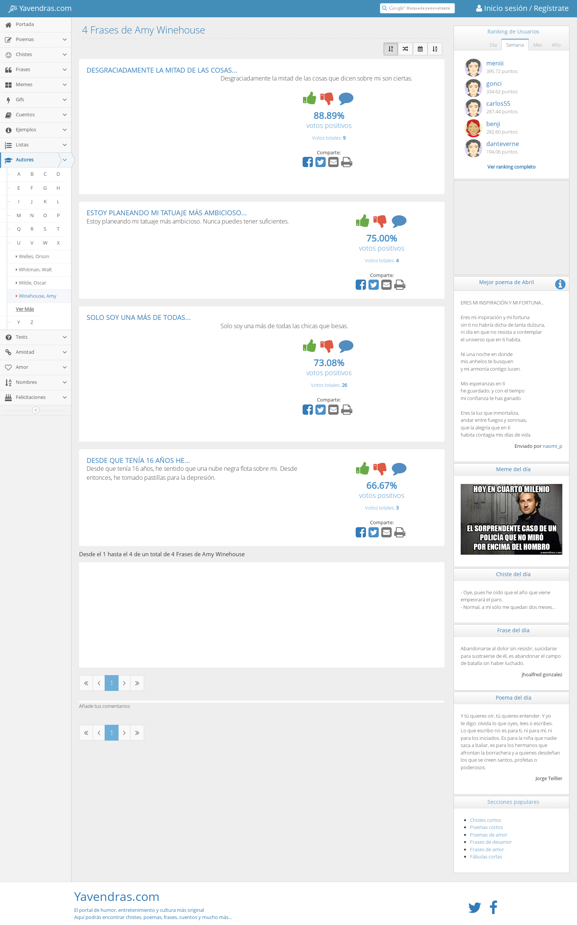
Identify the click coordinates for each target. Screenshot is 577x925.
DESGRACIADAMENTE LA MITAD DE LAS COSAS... (162, 70)
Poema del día (513, 697)
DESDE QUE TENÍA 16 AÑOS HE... (138, 460)
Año (556, 44)
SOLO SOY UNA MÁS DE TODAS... (139, 317)
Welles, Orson (32, 256)
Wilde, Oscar (31, 282)
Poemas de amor (488, 834)
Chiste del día (513, 574)
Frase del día (513, 630)
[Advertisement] (150, 130)
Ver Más (25, 309)
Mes (537, 44)
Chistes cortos (485, 820)
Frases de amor (487, 849)
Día (493, 44)
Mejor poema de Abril (506, 282)
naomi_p (552, 446)
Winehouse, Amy (36, 295)
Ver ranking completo (511, 166)
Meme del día (513, 469)
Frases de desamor (491, 841)
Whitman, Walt (34, 269)
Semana (515, 44)
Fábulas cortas (486, 856)
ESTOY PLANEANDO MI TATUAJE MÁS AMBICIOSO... (167, 212)
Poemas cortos (486, 827)
